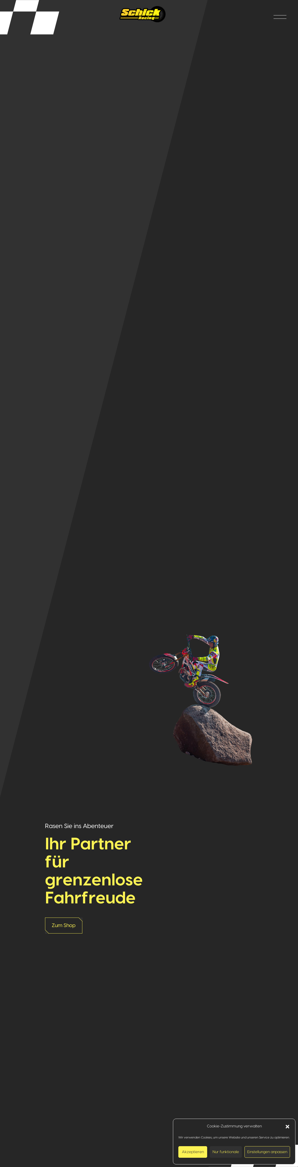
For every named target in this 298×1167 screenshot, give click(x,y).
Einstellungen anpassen (267, 1152)
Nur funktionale (226, 1152)
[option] (149, 583)
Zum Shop (64, 925)
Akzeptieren (193, 1152)
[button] (287, 1126)
